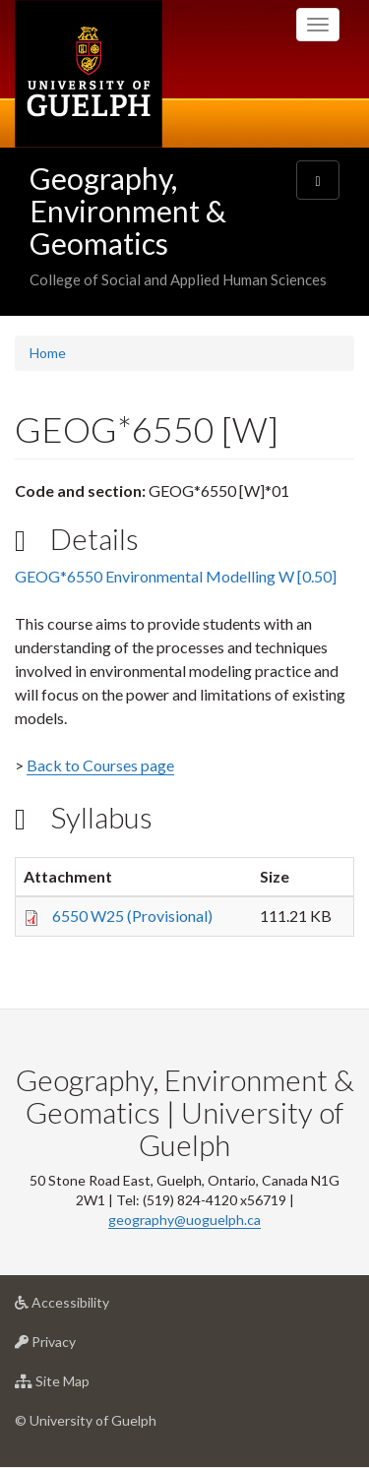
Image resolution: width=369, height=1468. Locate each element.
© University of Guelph (85, 1420)
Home (48, 352)
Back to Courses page (100, 765)
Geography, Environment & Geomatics (128, 210)
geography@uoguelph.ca (184, 1219)
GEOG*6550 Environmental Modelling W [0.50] (176, 576)
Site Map (83, 1386)
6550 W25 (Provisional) (132, 915)
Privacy (76, 1346)
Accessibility (93, 1307)
